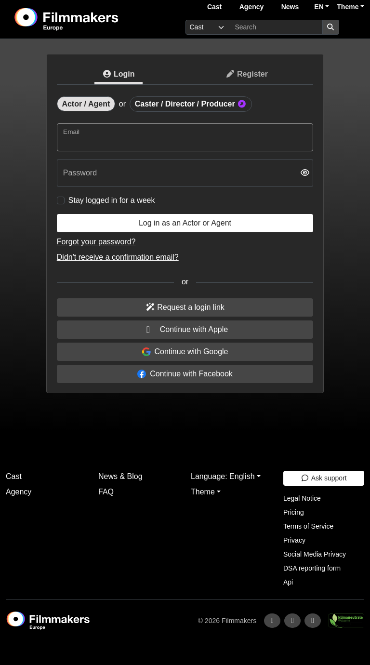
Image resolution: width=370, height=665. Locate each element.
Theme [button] (347, 7)
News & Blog (120, 476)
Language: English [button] (223, 476)
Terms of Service (308, 526)
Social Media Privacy (314, 554)
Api (288, 582)
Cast (214, 7)
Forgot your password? (96, 242)
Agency (251, 7)
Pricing (293, 512)
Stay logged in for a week (111, 200)
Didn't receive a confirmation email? (118, 257)
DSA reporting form (312, 568)
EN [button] (318, 7)
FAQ (106, 492)
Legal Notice (302, 498)
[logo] (90, 19)
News (290, 7)
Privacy (294, 540)
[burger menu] (353, 27)
